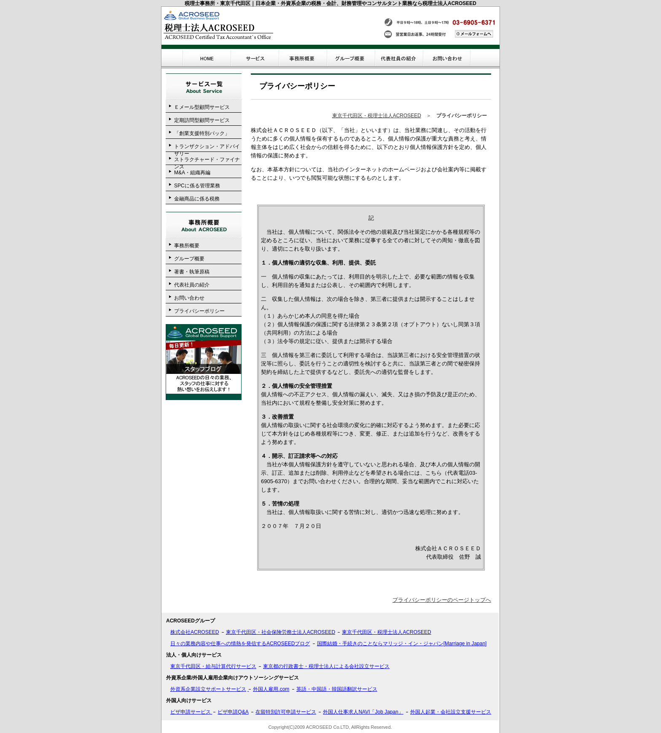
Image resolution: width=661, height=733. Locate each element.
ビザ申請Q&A (233, 712)
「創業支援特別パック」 (202, 133)
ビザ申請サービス (191, 712)
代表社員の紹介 (192, 285)
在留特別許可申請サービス (285, 712)
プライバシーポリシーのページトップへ (441, 600)
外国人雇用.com (271, 689)
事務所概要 (186, 246)
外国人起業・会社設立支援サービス (450, 712)
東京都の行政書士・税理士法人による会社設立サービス (326, 666)
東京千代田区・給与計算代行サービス (213, 666)
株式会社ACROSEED (194, 632)
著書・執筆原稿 (192, 272)
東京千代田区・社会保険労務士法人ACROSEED (280, 632)
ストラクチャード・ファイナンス (207, 161)
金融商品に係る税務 (197, 199)
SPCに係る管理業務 (197, 186)
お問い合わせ (189, 298)
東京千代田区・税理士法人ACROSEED (376, 116)
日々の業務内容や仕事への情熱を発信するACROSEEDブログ (240, 643)
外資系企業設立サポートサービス (208, 689)
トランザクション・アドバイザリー (207, 147)
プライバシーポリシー (199, 311)
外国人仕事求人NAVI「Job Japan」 (363, 712)
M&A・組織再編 (192, 173)
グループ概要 (189, 259)
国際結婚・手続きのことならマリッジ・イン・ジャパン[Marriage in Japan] (402, 643)
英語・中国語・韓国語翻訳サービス (336, 689)
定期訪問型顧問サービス (202, 120)
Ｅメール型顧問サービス (202, 107)
